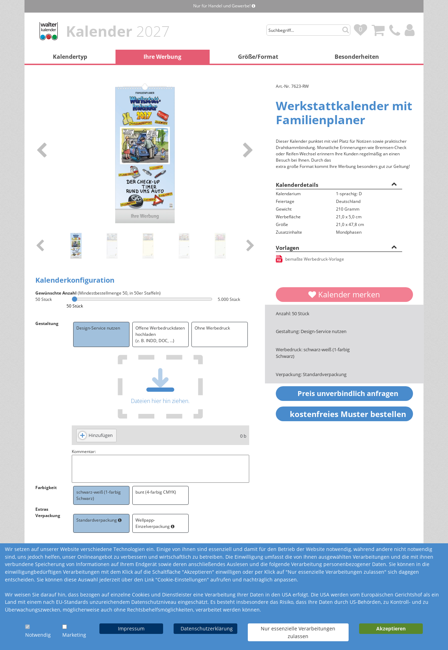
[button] (394, 183)
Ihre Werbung (162, 57)
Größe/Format (258, 57)
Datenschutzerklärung (207, 628)
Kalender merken (344, 294)
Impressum (131, 628)
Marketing (74, 634)
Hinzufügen (101, 435)
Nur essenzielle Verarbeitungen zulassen (298, 632)
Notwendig (38, 634)
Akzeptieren (391, 628)
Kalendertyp (70, 57)
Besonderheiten (357, 57)
